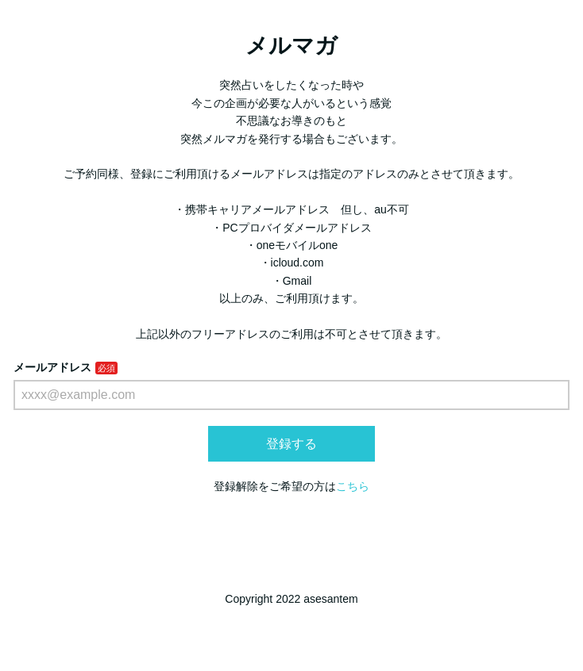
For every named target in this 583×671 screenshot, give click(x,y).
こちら (352, 486)
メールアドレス (52, 367)
